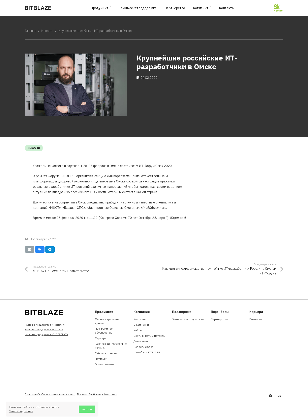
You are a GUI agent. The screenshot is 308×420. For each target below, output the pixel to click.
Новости (47, 31)
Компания (142, 312)
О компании (141, 324)
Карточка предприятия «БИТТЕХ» (44, 329)
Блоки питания (104, 364)
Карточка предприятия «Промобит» (45, 324)
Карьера (256, 312)
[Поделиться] (40, 249)
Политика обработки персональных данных (50, 394)
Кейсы (138, 330)
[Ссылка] (38, 8)
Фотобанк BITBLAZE (147, 352)
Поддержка (181, 312)
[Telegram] (270, 396)
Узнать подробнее (21, 411)
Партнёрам (220, 312)
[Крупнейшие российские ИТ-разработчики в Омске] (76, 85)
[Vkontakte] (279, 396)
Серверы (101, 338)
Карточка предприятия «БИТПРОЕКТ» (46, 334)
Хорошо (87, 409)
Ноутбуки (101, 359)
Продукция (104, 312)
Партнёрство (219, 319)
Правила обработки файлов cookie (97, 394)
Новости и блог (143, 347)
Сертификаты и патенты (149, 336)
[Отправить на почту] (29, 249)
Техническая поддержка (188, 319)
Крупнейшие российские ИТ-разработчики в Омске (95, 31)
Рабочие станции (106, 353)
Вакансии (255, 319)
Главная (30, 31)
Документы (141, 341)
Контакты (140, 319)
